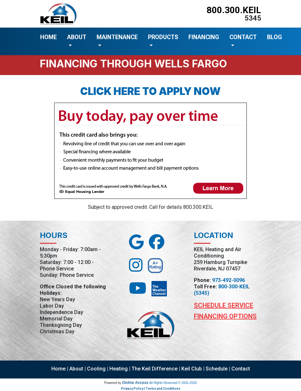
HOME (48, 37)
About (76, 369)
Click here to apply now (150, 91)
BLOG (274, 37)
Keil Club (191, 369)
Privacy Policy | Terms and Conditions (150, 388)
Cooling (96, 369)
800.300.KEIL (234, 10)
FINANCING (203, 37)
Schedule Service (223, 305)
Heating (118, 369)
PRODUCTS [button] (163, 37)
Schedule (217, 369)
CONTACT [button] (243, 37)
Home (58, 369)
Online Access (135, 382)
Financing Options (225, 316)
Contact (240, 369)
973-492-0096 (228, 280)
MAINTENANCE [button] (117, 37)
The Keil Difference (154, 369)
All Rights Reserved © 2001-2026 (173, 383)
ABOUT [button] (76, 37)
